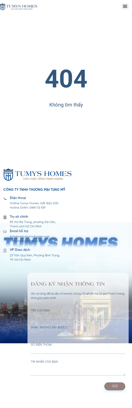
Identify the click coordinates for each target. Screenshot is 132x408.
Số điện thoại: (78, 349)
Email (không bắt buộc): (78, 331)
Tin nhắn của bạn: (78, 368)
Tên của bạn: (78, 314)
